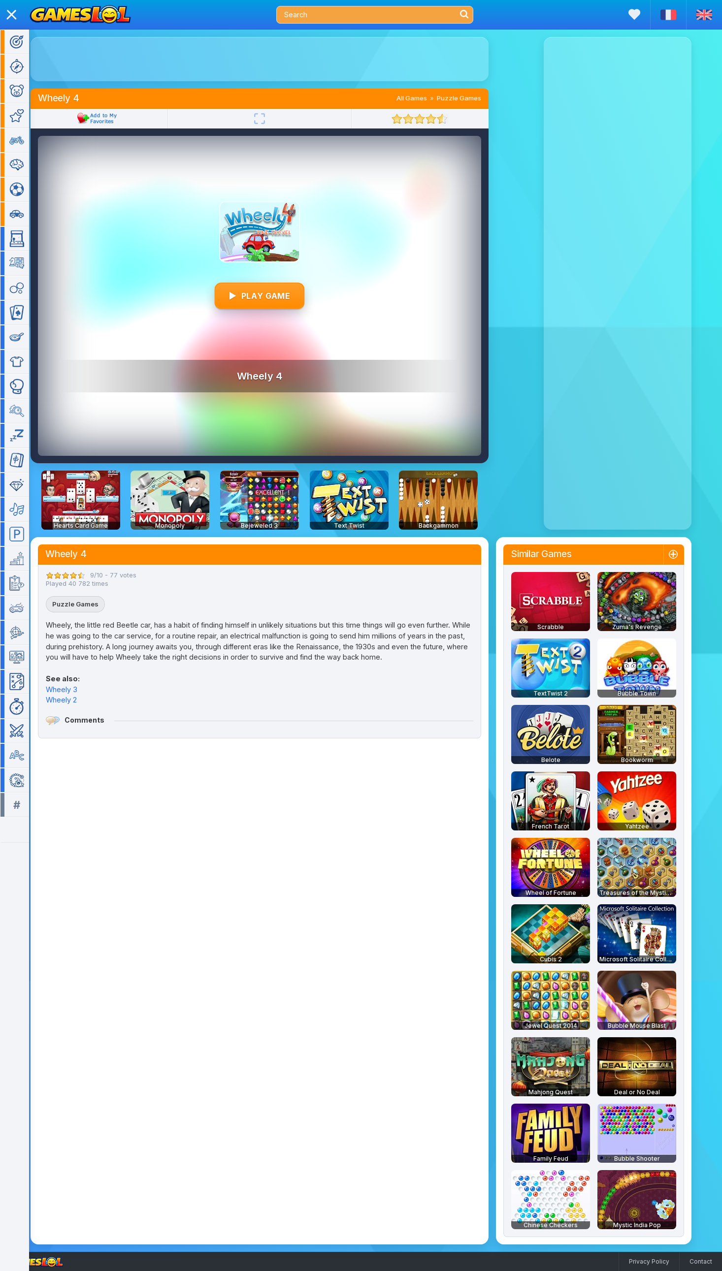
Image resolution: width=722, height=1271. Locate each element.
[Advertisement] (274, 59)
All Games (426, 98)
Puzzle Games (473, 98)
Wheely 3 (76, 689)
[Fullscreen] (273, 118)
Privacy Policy (649, 1261)
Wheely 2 (75, 700)
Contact (700, 1261)
